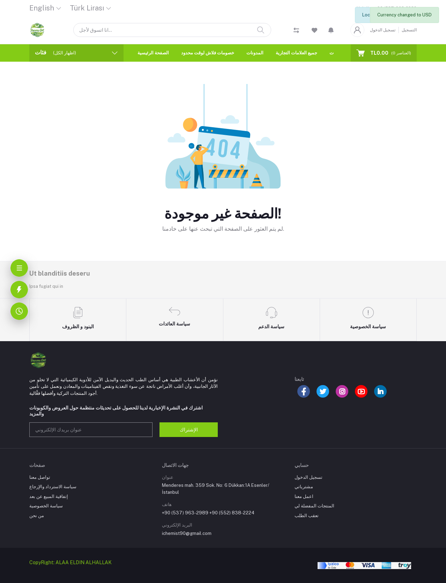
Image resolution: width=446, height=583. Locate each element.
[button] (331, 30)
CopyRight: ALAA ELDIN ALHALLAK (70, 562)
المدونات (254, 52)
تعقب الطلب (307, 515)
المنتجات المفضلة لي (314, 505)
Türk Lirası (87, 8)
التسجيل (409, 30)
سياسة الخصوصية (46, 505)
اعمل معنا (304, 496)
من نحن (36, 515)
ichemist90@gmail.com (186, 533)
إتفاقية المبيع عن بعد (48, 496)
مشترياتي (304, 486)
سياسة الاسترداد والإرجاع (52, 486)
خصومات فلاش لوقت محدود (207, 52)
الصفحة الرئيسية (153, 52)
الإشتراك (189, 429)
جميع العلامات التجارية (296, 52)
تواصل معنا (39, 477)
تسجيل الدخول (382, 30)
